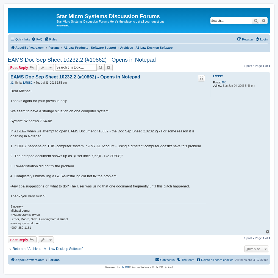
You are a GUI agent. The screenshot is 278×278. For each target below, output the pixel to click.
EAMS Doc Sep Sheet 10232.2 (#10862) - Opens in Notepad (82, 60)
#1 (11, 82)
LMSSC (218, 76)
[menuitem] (36, 39)
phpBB (125, 267)
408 (224, 82)
